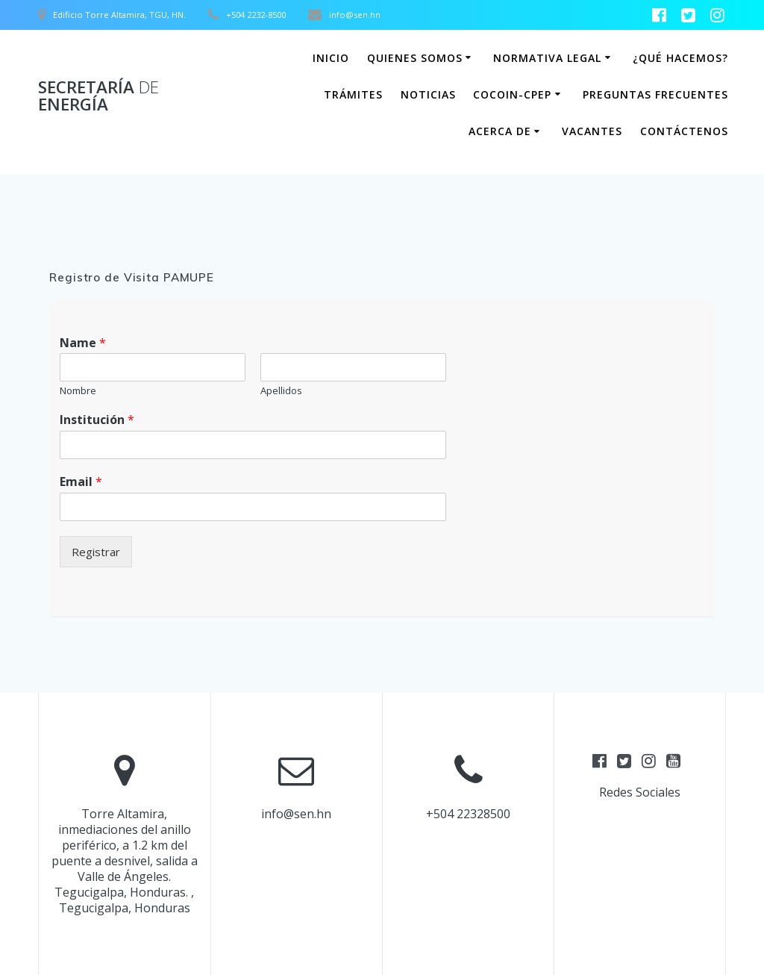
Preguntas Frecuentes (655, 94)
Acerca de (500, 131)
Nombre (78, 390)
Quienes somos (415, 58)
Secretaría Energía (98, 96)
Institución (97, 420)
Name (83, 343)
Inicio (331, 58)
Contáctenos (684, 131)
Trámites (353, 94)
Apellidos (281, 390)
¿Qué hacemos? (680, 58)
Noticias (428, 94)
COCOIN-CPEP (512, 94)
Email (81, 482)
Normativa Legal (547, 58)
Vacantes (592, 131)
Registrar (96, 551)
